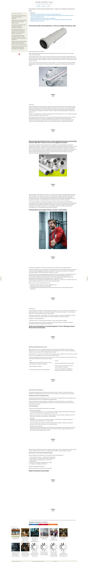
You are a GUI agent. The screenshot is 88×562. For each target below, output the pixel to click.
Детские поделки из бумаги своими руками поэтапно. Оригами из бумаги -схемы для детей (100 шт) (19, 43)
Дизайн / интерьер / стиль (44, 2)
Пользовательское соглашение (39, 561)
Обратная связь (55, 561)
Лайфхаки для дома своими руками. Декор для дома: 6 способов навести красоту (19, 21)
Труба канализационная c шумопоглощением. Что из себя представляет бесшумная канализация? (51, 19)
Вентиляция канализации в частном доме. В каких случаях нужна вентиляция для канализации (19, 47)
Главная (38, 6)
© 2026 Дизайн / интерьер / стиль (16, 561)
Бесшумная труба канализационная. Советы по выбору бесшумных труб (46, 14)
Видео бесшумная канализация (37, 20)
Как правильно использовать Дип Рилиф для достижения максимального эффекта (19, 26)
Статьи (48, 6)
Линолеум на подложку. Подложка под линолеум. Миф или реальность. (19, 17)
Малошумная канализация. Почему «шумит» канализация (43, 18)
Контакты (34, 561)
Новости (43, 6)
